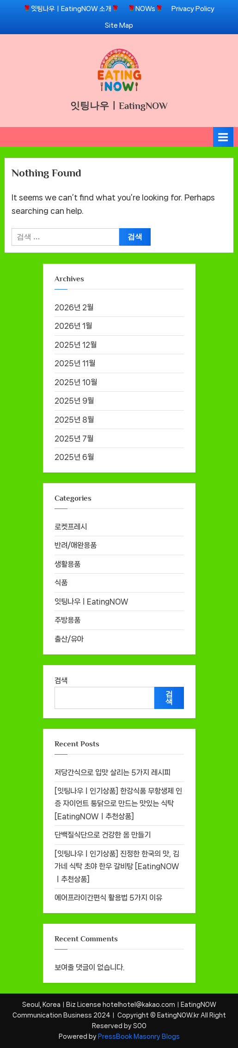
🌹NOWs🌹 (145, 8)
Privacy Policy (192, 8)
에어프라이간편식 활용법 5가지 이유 (108, 898)
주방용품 (67, 620)
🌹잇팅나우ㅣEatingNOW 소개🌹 (71, 8)
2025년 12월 (76, 345)
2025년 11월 (75, 363)
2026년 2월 (74, 307)
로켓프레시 (71, 527)
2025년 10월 (76, 382)
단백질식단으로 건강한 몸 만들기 (103, 835)
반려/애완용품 (76, 545)
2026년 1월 (73, 326)
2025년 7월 (74, 438)
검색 (61, 681)
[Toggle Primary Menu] (223, 137)
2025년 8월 (74, 420)
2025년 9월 (74, 401)
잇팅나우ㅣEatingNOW (119, 105)
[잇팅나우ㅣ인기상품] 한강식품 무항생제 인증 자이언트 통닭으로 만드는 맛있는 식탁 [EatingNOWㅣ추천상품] (118, 803)
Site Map (119, 25)
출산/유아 (69, 639)
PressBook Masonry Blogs (139, 1036)
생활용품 (67, 564)
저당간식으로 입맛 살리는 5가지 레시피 (113, 772)
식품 (61, 583)
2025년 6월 (74, 457)
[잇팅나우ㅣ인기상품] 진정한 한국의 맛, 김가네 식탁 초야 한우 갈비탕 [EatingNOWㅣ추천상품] (117, 866)
